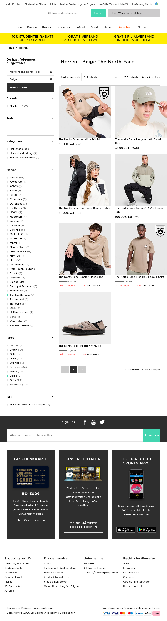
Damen (32, 27)
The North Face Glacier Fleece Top (81, 276)
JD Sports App (13, 586)
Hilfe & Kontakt (53, 572)
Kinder (46, 27)
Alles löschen (18, 87)
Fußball (80, 27)
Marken (109, 27)
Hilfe (53, 4)
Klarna (8, 581)
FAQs (47, 563)
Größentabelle (13, 567)
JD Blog (9, 590)
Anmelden (151, 435)
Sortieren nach (70, 76)
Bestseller (63, 27)
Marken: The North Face (31, 71)
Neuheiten (145, 27)
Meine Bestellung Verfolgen (61, 586)
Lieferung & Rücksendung (60, 567)
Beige (31, 79)
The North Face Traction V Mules (80, 345)
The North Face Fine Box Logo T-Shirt (139, 276)
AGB (126, 563)
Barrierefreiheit (132, 586)
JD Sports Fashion (95, 567)
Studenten (10, 572)
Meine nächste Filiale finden (83, 525)
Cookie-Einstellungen (136, 581)
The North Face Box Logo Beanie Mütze (84, 208)
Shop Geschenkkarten (31, 520)
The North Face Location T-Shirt (79, 139)
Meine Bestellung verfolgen (77, 4)
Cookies (128, 577)
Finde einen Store (55, 581)
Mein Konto (12, 4)
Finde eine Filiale (35, 4)
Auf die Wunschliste (112, 4)
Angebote (125, 27)
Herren (17, 27)
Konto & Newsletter (56, 577)
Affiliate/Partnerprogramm (101, 572)
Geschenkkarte (13, 577)
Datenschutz (131, 572)
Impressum (130, 567)
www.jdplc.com (43, 607)
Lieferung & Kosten (16, 563)
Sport (94, 27)
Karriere (89, 563)
